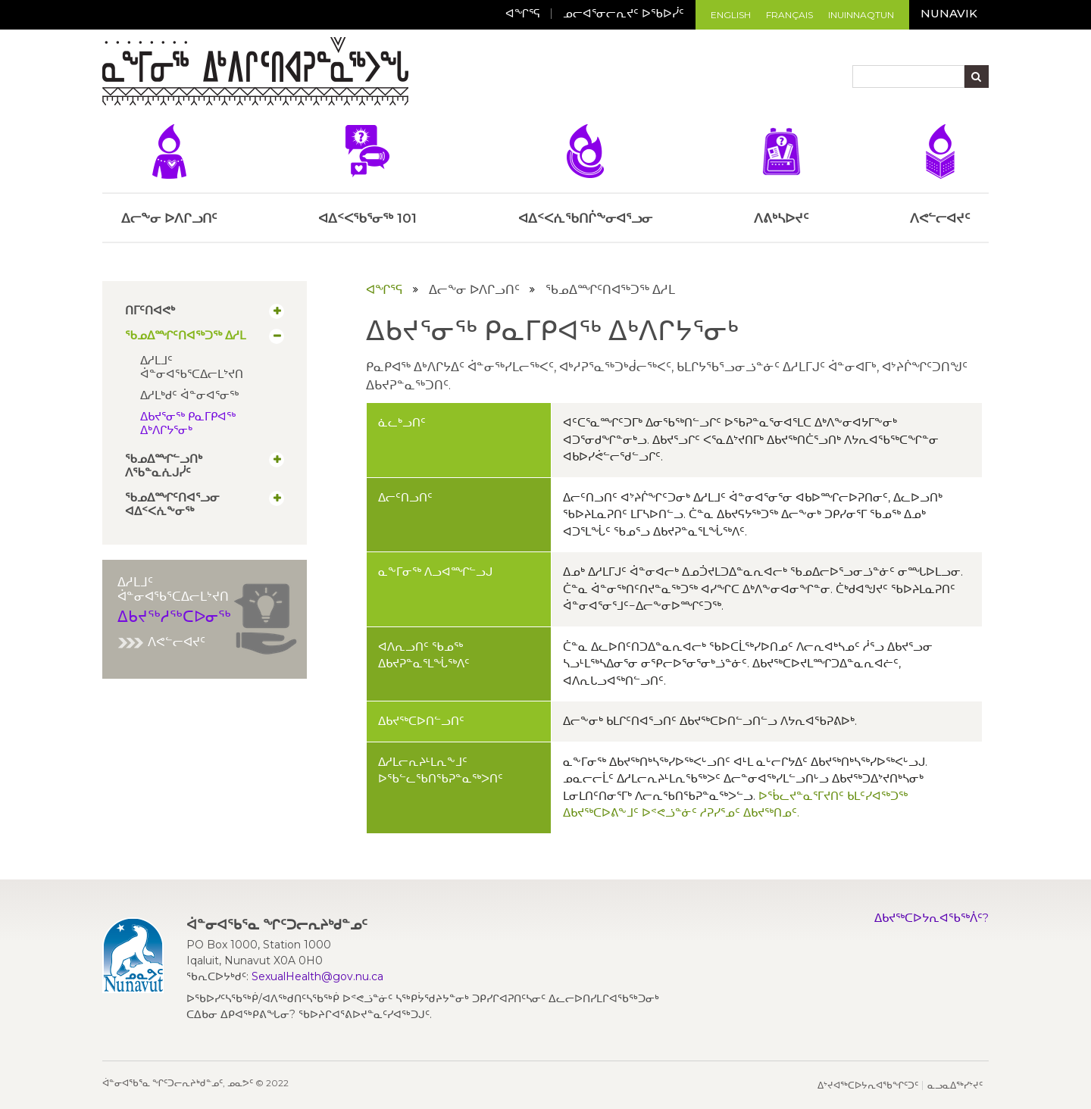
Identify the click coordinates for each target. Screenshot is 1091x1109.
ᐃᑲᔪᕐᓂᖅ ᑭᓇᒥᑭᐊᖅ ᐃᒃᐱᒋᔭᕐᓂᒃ (188, 423)
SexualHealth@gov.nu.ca (317, 976)
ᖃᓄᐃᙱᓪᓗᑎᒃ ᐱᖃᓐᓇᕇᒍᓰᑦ (163, 466)
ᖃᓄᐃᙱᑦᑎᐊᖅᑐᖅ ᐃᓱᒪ (185, 335)
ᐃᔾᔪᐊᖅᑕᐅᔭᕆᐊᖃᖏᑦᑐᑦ (867, 1085)
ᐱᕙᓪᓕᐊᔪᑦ (161, 642)
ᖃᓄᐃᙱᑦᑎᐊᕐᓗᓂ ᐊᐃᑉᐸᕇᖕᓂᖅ (172, 504)
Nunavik (949, 13)
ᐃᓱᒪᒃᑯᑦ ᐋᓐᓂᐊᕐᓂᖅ (189, 395)
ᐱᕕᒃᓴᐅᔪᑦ (781, 175)
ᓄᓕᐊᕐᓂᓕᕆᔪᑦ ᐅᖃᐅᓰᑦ (623, 13)
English (731, 14)
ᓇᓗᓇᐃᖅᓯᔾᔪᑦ (955, 1085)
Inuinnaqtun (861, 14)
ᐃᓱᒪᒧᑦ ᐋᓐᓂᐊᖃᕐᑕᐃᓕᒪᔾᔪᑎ (191, 367)
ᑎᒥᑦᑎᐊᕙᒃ (150, 310)
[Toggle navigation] (422, 73)
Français (789, 14)
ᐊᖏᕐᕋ (522, 13)
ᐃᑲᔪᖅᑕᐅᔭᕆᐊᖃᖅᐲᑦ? (931, 918)
